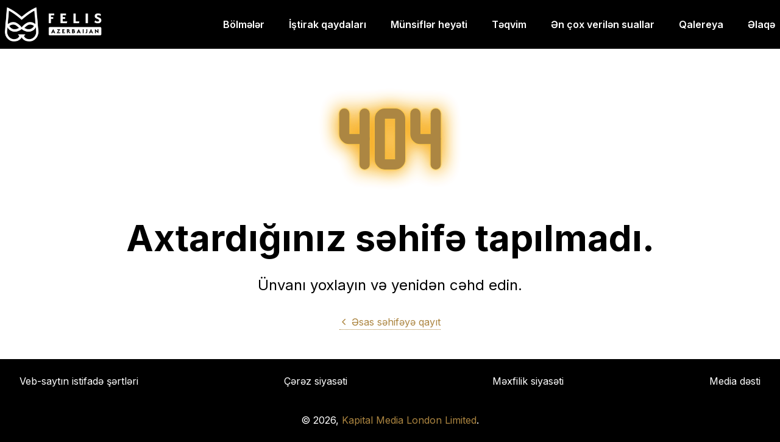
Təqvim (509, 24)
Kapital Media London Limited (409, 420)
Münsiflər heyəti (429, 24)
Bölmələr (243, 24)
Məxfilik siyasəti (528, 381)
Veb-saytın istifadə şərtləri (79, 381)
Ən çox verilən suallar (602, 24)
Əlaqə (761, 24)
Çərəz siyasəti (315, 381)
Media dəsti (734, 381)
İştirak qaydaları (327, 24)
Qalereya (701, 24)
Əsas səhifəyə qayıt (390, 322)
